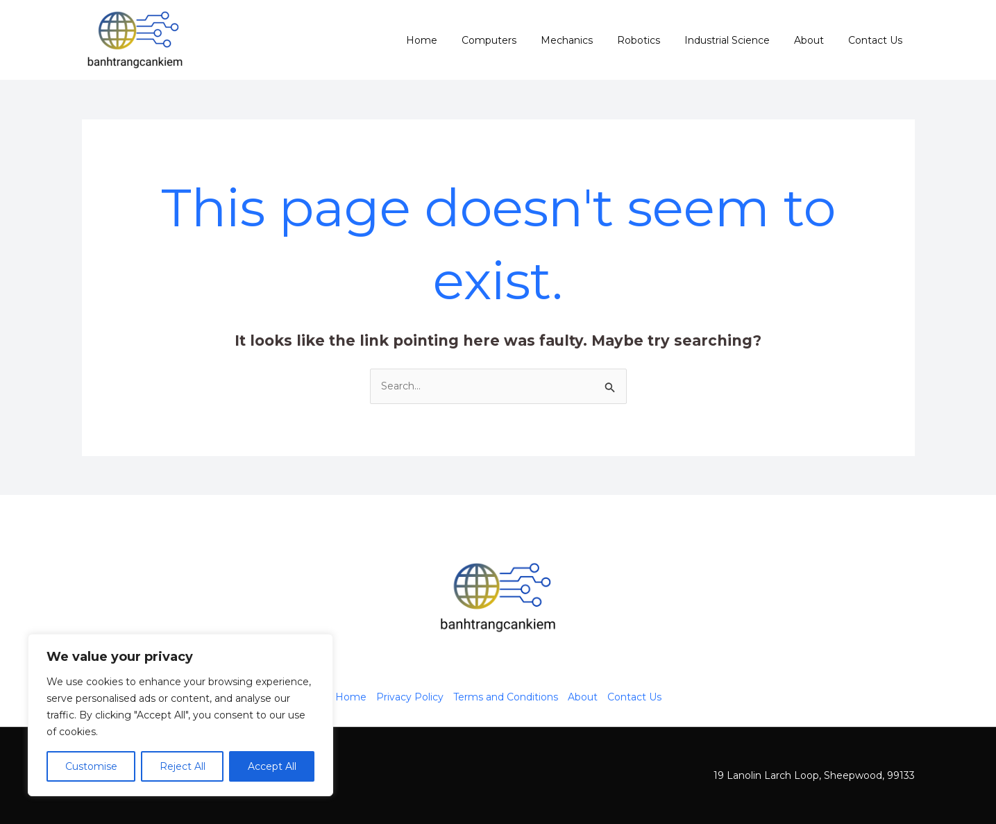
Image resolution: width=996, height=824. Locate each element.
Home (453, 40)
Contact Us (878, 40)
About (817, 40)
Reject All (182, 766)
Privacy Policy (410, 697)
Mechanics (589, 40)
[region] (180, 715)
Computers (516, 40)
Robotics (655, 40)
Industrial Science (739, 40)
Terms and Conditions (505, 697)
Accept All (272, 766)
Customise (91, 766)
